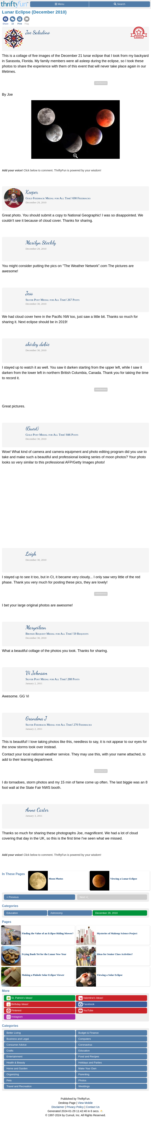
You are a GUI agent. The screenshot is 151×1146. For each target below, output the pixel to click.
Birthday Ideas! (17, 1004)
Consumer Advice (16, 1044)
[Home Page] (14, 2)
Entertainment (14, 1056)
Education (12, 913)
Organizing (12, 1074)
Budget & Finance (88, 1032)
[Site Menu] (59, 4)
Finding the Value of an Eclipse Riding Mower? (48, 933)
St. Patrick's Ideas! (19, 998)
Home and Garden (17, 1068)
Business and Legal (17, 1038)
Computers (84, 1038)
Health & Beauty (15, 1062)
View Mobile (85, 1102)
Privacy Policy (75, 1107)
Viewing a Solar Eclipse (109, 974)
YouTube (85, 1011)
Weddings (84, 1086)
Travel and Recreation (18, 1086)
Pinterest (13, 1011)
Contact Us (92, 1107)
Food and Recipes (88, 1056)
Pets (9, 1080)
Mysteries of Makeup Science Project (117, 933)
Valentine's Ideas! (90, 998)
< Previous (12, 897)
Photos (82, 1080)
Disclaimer (58, 1107)
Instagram (14, 1017)
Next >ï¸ (85, 897)
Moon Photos (56, 878)
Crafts (9, 1050)
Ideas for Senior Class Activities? (115, 954)
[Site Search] (119, 4)
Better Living (13, 1032)
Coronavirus (85, 1044)
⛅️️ (101, 1111)
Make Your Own (87, 1068)
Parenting (83, 1074)
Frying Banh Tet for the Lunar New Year (44, 954)
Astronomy (56, 913)
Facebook (86, 1004)
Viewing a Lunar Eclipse (123, 878)
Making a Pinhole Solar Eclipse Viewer (43, 974)
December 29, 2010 (106, 913)
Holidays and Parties (90, 1062)
